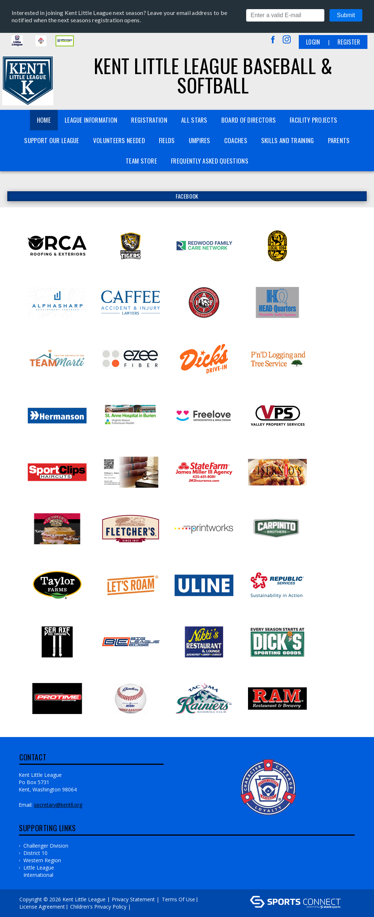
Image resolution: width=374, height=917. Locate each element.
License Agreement (42, 906)
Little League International (38, 871)
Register (348, 42)
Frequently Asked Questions (209, 160)
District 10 (35, 852)
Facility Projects (313, 119)
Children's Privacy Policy (98, 906)
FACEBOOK (187, 196)
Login (313, 42)
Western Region (42, 860)
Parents (339, 140)
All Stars (194, 119)
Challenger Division (45, 845)
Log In (143, 906)
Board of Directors (248, 119)
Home (44, 119)
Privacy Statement (133, 899)
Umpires (199, 140)
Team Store (141, 160)
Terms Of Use (178, 899)
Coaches (235, 140)
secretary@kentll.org (58, 804)
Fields (167, 140)
